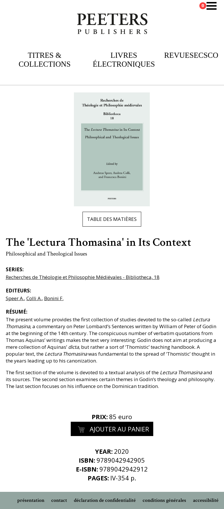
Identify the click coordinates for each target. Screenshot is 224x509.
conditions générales (164, 500)
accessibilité (206, 500)
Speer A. (15, 298)
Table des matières (112, 219)
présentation (30, 500)
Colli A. (34, 298)
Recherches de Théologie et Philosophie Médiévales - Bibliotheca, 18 (83, 277)
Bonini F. (54, 298)
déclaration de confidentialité (105, 500)
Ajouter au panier (112, 429)
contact (59, 500)
